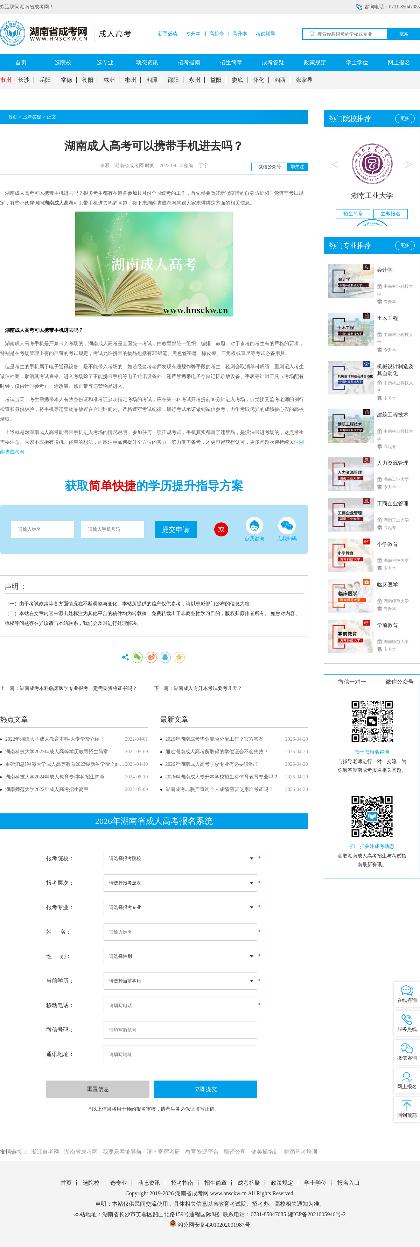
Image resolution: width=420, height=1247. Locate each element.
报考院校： (60, 858)
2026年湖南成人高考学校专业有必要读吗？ (212, 764)
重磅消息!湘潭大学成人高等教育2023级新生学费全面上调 (67, 764)
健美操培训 (265, 1152)
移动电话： (60, 1005)
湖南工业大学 (372, 195)
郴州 (130, 80)
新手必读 (167, 33)
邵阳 (173, 80)
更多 (405, 118)
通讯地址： (60, 1054)
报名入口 (348, 1182)
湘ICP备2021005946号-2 (317, 1214)
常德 (66, 80)
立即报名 (390, 213)
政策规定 (315, 62)
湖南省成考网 (81, 1152)
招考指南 (189, 62)
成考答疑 (273, 62)
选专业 (105, 62)
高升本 (239, 33)
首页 (21, 62)
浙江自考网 (45, 1152)
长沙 (23, 80)
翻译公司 (235, 1152)
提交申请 (176, 529)
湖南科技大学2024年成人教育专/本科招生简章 (55, 776)
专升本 (193, 33)
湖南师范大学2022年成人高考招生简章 (47, 789)
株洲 (109, 80)
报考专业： (60, 907)
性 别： (58, 956)
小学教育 (387, 544)
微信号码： (60, 1030)
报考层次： (60, 883)
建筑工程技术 (392, 415)
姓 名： (58, 932)
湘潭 (152, 80)
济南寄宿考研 (163, 1152)
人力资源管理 (392, 463)
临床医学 (387, 584)
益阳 (216, 80)
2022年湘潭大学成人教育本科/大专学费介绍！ (55, 739)
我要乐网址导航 (122, 1152)
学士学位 (357, 62)
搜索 (403, 33)
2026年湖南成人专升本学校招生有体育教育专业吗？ (222, 776)
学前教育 (387, 625)
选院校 (63, 62)
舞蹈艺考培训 (300, 1152)
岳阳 (45, 80)
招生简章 (231, 62)
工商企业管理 (392, 503)
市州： (8, 80)
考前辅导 (265, 33)
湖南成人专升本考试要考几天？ (208, 688)
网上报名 (399, 62)
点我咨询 (254, 529)
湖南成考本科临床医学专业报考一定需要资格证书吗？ (78, 688)
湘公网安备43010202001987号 (210, 1225)
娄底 (237, 80)
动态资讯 (147, 62)
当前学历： (60, 981)
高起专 (216, 33)
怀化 (258, 80)
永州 (194, 80)
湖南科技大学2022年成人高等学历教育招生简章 (56, 751)
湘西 (280, 80)
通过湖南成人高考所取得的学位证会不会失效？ (217, 751)
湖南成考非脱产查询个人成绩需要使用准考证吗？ (219, 789)
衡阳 (87, 80)
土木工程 (387, 318)
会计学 (385, 270)
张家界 (304, 80)
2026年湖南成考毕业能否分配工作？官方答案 (215, 739)
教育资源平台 (202, 1152)
